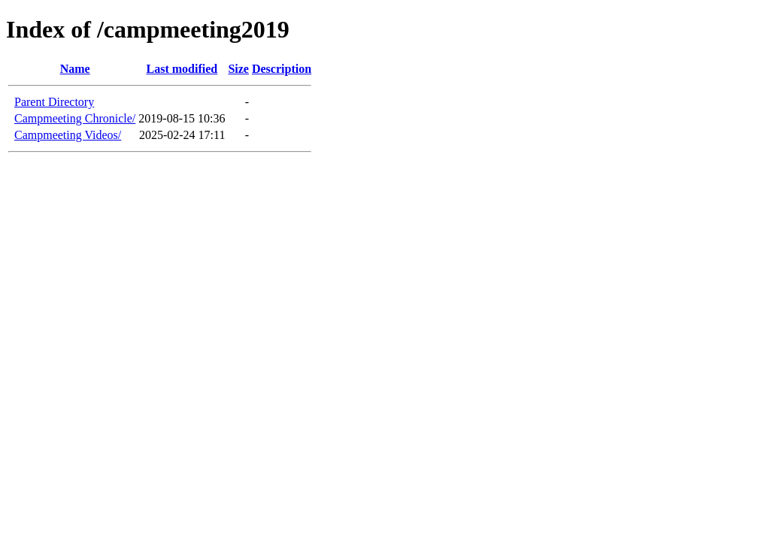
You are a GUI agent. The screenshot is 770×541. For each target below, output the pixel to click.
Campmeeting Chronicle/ (74, 118)
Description (281, 68)
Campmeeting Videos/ (67, 134)
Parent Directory (54, 101)
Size (238, 68)
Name (75, 68)
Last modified (182, 68)
